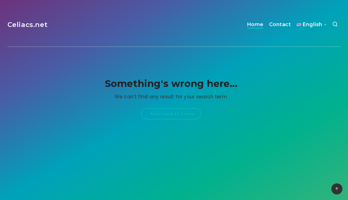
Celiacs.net (27, 25)
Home (255, 24)
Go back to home (172, 113)
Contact (280, 24)
